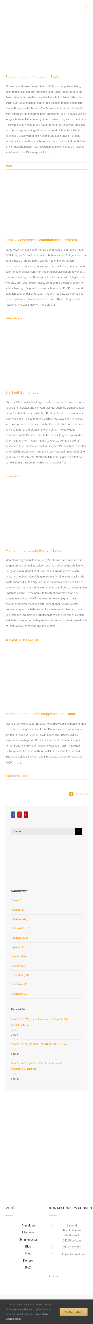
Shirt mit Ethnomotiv (22, 392)
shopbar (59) (21, 975)
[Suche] (78, 831)
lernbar (23, 639)
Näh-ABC (33, 639)
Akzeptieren (73, 1311)
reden (25, 775)
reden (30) (19, 956)
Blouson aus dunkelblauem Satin (32, 76)
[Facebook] (13, 814)
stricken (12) (20, 993)
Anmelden (28, 1225)
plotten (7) (19, 947)
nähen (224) (20, 937)
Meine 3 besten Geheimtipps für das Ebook (40, 714)
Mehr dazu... (43, 1314)
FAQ (28, 1267)
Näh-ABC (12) (21, 928)
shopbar (18, 318)
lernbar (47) (20, 919)
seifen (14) (19, 965)
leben (8, 476)
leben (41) (19, 909)
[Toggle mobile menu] (87, 8)
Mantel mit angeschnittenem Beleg (33, 550)
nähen (9, 165)
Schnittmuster (28, 1239)
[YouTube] (19, 814)
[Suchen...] (43, 831)
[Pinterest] (26, 814)
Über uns (28, 1232)
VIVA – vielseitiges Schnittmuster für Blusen (41, 240)
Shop (28, 1253)
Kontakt (28, 1260)
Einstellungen (13, 1318)
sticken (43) (20, 984)
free (7, 639)
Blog (28, 1246)
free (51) (18, 900)
